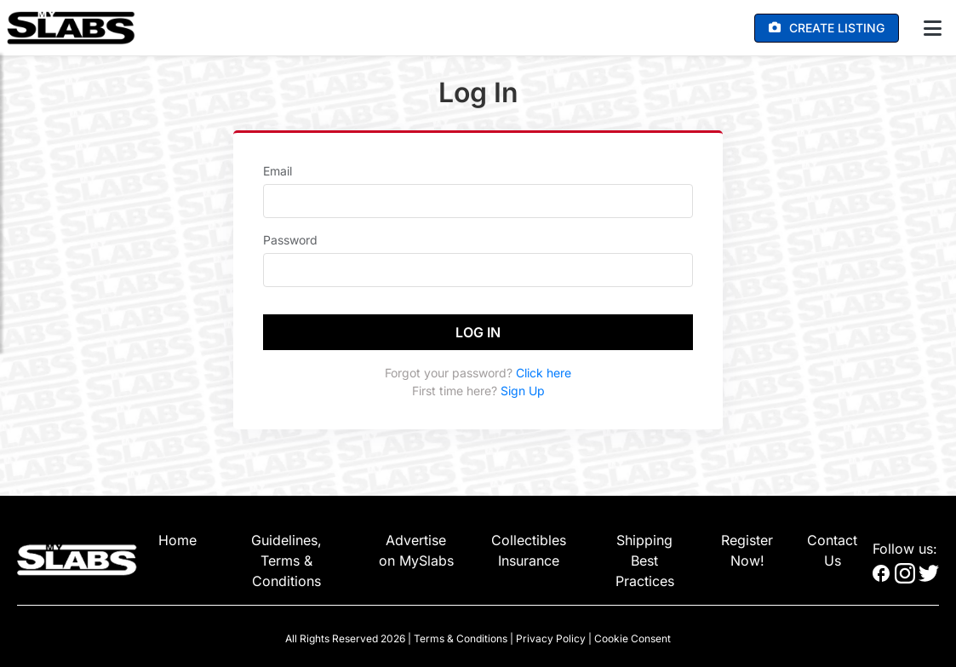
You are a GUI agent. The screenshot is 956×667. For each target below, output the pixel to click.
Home (177, 540)
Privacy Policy (551, 638)
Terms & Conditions (460, 638)
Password (290, 240)
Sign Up (523, 390)
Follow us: (905, 548)
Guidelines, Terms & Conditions (286, 560)
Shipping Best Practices (644, 560)
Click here (543, 372)
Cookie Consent (632, 638)
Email (277, 171)
